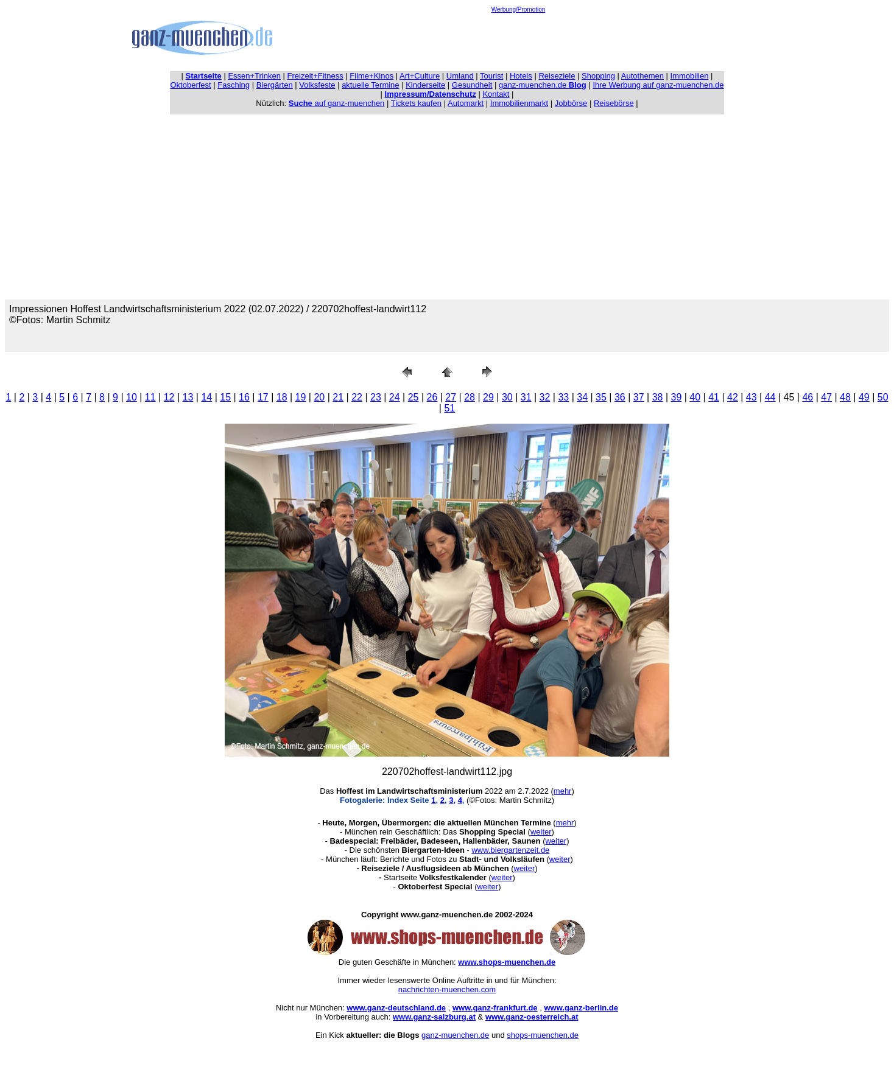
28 (469, 397)
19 (300, 397)
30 (507, 397)
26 (432, 397)
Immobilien (690, 75)
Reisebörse (614, 103)
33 (563, 397)
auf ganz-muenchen (337, 103)
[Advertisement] (518, 40)
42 (732, 397)
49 (864, 397)
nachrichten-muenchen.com (447, 989)
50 (883, 397)
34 (582, 397)
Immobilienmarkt (519, 103)
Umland (460, 75)
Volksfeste (317, 84)
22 (356, 397)
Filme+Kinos (371, 75)
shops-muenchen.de (543, 1035)
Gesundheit (472, 84)
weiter (541, 831)
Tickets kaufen (416, 103)
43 (751, 397)
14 (206, 397)
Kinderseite (425, 84)
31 (526, 397)
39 (676, 397)
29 (488, 397)
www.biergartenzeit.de (510, 850)
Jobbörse (571, 103)
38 (657, 397)
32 (545, 397)
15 (225, 397)
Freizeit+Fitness (315, 75)
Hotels (521, 75)
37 (638, 397)
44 (770, 397)
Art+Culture (419, 75)
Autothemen (642, 75)
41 (713, 397)
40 (694, 397)
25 (413, 397)
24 (394, 397)
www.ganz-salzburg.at (434, 1016)
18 (281, 397)
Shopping (598, 75)
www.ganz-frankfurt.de (495, 1007)
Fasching (233, 84)
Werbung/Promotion (518, 9)
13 (188, 397)
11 (150, 397)
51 (449, 408)
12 (169, 397)
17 (263, 397)
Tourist (491, 75)
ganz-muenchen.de (542, 84)
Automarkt (466, 103)
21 (338, 397)
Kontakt (495, 94)
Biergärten (274, 84)
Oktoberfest (191, 84)
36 (619, 397)
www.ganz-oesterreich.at (532, 1016)
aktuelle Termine (370, 84)
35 (601, 397)
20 (319, 397)
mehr (563, 791)
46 (807, 397)
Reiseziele (556, 75)
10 (131, 397)
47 (826, 397)
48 (845, 397)
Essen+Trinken (254, 75)
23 (375, 397)
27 (450, 397)
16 (244, 397)
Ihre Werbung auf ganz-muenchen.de (658, 84)
